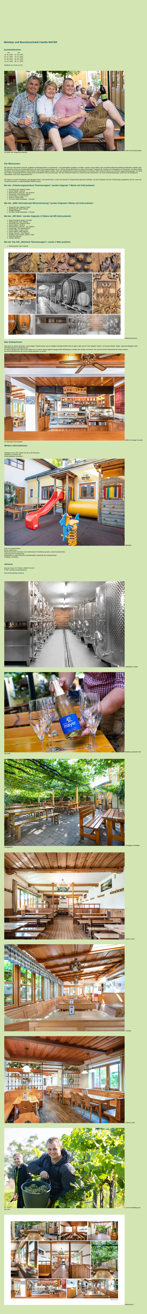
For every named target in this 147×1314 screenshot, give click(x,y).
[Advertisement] (73, 20)
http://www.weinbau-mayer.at (14, 573)
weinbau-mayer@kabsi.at (18, 570)
